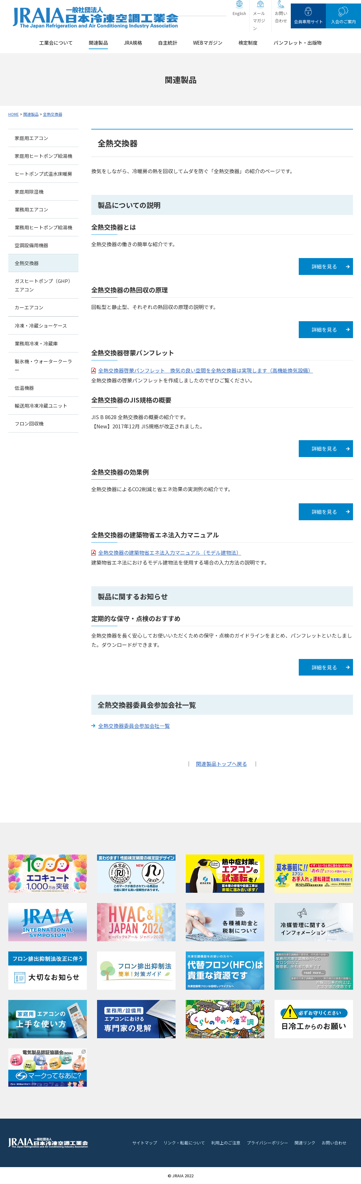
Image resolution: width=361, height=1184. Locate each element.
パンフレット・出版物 (298, 42)
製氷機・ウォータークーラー (43, 365)
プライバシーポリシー (267, 1143)
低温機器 (24, 387)
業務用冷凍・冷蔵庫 (36, 343)
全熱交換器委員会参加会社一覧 (134, 725)
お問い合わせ (281, 17)
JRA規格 (133, 42)
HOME (13, 114)
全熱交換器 (52, 114)
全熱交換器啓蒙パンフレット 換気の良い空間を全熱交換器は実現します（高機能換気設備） (205, 370)
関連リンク (305, 1143)
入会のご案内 (343, 21)
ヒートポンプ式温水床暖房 (43, 173)
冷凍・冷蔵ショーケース (41, 325)
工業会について (56, 42)
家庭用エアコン (31, 138)
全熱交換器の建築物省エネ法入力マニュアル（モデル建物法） (169, 552)
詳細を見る (324, 266)
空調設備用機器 (31, 245)
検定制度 (248, 42)
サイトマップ (144, 1143)
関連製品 (98, 42)
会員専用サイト (308, 21)
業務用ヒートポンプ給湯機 (43, 227)
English (239, 13)
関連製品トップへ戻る (221, 763)
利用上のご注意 (225, 1143)
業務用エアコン (31, 209)
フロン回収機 (29, 423)
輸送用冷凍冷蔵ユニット (41, 405)
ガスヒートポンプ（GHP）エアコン (43, 285)
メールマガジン (259, 20)
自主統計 (167, 42)
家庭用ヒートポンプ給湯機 (43, 155)
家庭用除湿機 (29, 191)
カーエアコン (29, 307)
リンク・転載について (184, 1143)
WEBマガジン (207, 42)
